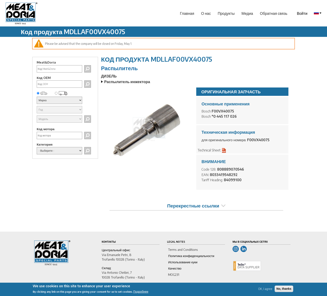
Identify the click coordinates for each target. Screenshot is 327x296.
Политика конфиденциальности (191, 256)
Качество (174, 268)
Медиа (247, 13)
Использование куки (182, 262)
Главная (187, 13)
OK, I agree (265, 289)
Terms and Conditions (183, 249)
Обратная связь (273, 13)
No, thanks (284, 289)
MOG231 (173, 274)
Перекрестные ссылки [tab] (196, 206)
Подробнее (140, 292)
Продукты (226, 13)
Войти (302, 13)
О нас (206, 13)
